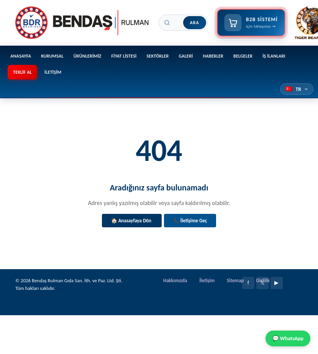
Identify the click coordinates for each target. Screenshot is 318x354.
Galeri (186, 56)
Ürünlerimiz (88, 56)
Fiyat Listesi (124, 56)
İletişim (52, 72)
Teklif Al (22, 72)
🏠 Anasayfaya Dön (131, 220)
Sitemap (235, 280)
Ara (194, 22)
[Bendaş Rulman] (82, 23)
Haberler (213, 56)
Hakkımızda (175, 280)
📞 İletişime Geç (190, 220)
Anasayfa (20, 56)
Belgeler (242, 56)
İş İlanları (273, 56)
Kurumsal (52, 56)
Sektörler (157, 56)
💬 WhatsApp (287, 338)
